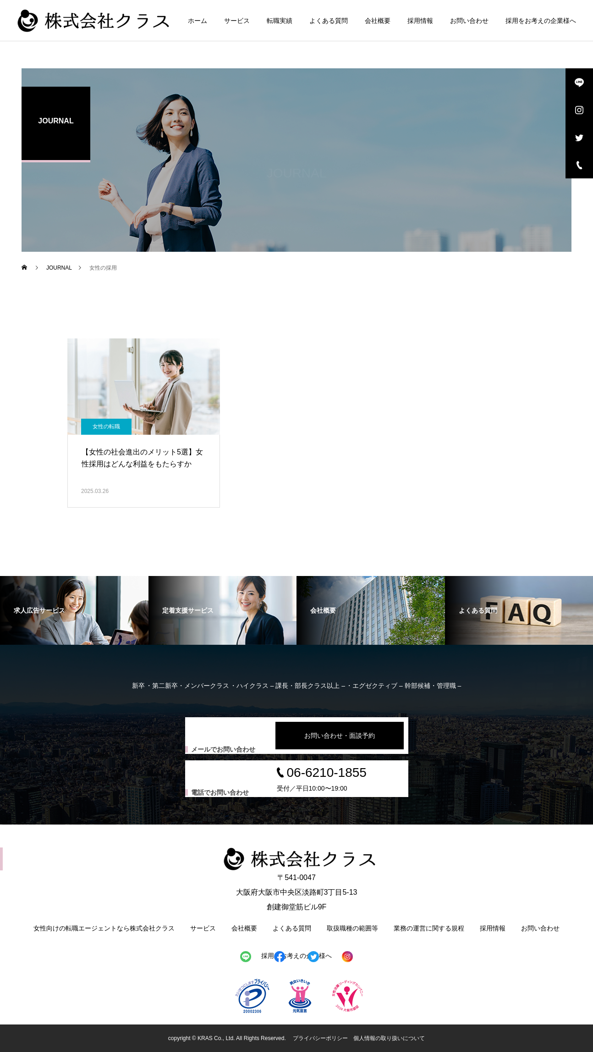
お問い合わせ (469, 20)
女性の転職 (106, 426)
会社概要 (377, 20)
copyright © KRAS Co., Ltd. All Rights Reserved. (227, 1038)
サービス (237, 20)
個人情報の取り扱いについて (389, 1038)
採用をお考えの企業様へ (540, 20)
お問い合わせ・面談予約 (339, 735)
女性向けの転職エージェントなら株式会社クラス (104, 928)
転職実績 (279, 20)
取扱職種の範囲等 (352, 928)
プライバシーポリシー (320, 1038)
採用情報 (420, 20)
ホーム (197, 20)
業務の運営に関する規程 (429, 928)
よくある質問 (328, 20)
